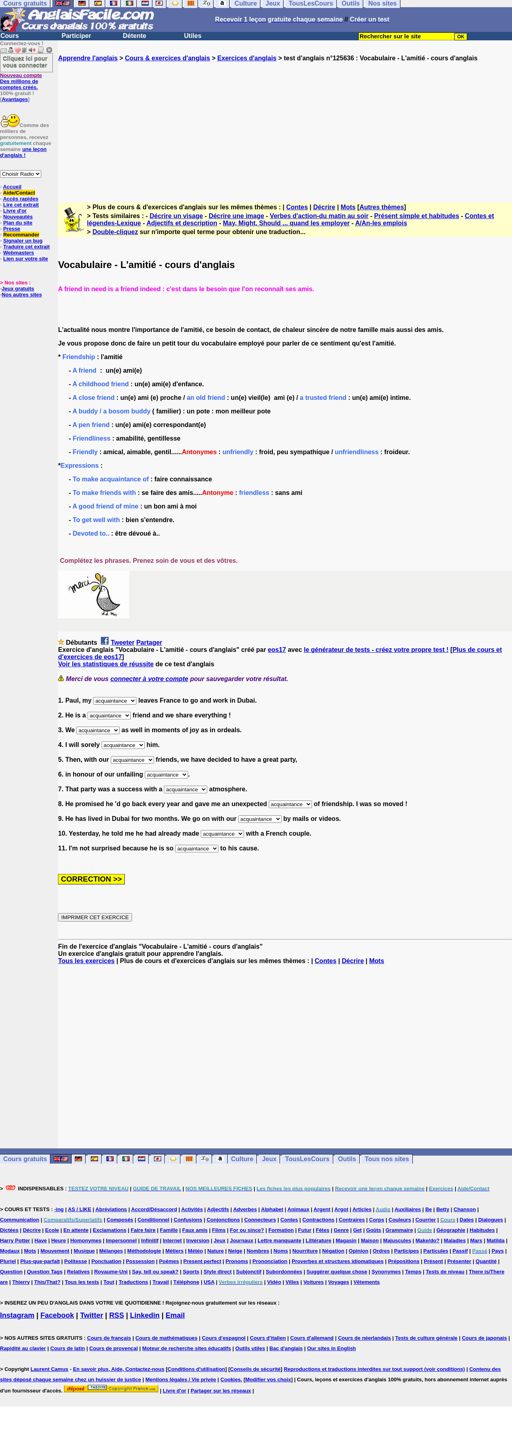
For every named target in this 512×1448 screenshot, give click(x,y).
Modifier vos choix (268, 1379)
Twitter (91, 1315)
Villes (292, 1282)
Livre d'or (15, 211)
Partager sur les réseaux (221, 1391)
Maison (370, 1240)
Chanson (465, 1209)
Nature (215, 1251)
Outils (347, 1159)
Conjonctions (223, 1220)
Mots (348, 207)
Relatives (78, 1272)
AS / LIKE (80, 1209)
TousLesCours (307, 1159)
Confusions (188, 1220)
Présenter (459, 1261)
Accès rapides (20, 199)
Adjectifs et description (181, 223)
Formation (281, 1230)
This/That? (47, 1282)
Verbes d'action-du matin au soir (319, 216)
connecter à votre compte (149, 678)
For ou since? (247, 1230)
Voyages (338, 1282)
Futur (304, 1230)
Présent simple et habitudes (416, 216)
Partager (149, 642)
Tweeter (122, 642)
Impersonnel (121, 1240)
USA (209, 1282)
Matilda (496, 1240)
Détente (134, 35)
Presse (11, 229)
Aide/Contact (19, 193)
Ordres (381, 1251)
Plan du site (17, 223)
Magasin (346, 1240)
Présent (433, 1261)
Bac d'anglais (286, 1348)
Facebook (57, 1315)
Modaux (10, 1251)
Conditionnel (153, 1220)
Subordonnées (284, 1272)
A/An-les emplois (381, 223)
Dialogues (490, 1220)
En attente (75, 1230)
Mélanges (111, 1251)
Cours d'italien (268, 1338)
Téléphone (186, 1282)
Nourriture (305, 1251)
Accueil (12, 187)
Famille (169, 1230)
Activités (192, 1209)
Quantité (486, 1261)
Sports (191, 1272)
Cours (9, 35)
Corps (376, 1220)
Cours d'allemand (312, 1338)
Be (428, 1209)
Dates (467, 1220)
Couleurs (399, 1220)
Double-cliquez (115, 231)
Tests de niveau (445, 1272)
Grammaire (399, 1230)
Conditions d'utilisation (196, 1369)
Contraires (352, 1220)
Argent (322, 1209)
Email (175, 1315)
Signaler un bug (22, 241)
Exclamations (109, 1230)
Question (11, 1272)
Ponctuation (106, 1261)
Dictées (9, 1230)
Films (219, 1230)
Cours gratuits (25, 1159)
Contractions (318, 1220)
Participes (406, 1251)
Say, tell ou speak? (155, 1272)
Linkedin (145, 1315)
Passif (460, 1251)
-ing (59, 1209)
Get (357, 1230)
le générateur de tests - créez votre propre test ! (376, 649)
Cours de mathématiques (166, 1338)
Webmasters (18, 253)
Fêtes (322, 1230)
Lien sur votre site (25, 259)
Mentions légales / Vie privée (180, 1379)
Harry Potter (15, 1240)
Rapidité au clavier (23, 1348)
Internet (172, 1240)
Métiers (174, 1251)
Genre (341, 1230)
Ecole (52, 1230)
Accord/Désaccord (154, 1209)
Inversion (198, 1240)
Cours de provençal (113, 1348)
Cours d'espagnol (224, 1338)
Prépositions (404, 1261)
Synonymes (386, 1272)
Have (40, 1240)
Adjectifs (218, 1209)
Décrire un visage (176, 216)
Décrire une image (236, 216)
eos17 (277, 649)
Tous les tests (82, 1282)
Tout (109, 1282)
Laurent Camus (49, 1369)
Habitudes (482, 1230)
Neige (235, 1251)
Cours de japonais (484, 1338)
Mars (476, 1240)
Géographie (450, 1230)
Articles (362, 1209)
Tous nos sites (387, 1159)
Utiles (193, 35)
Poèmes (169, 1261)
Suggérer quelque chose (336, 1272)
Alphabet (272, 1209)
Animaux (299, 1209)
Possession (140, 1261)
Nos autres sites (22, 295)
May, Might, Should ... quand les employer (286, 223)
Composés (120, 1220)
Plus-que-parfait (40, 1261)
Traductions (133, 1282)
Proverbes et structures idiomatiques (338, 1261)
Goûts (373, 1230)
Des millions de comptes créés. (21, 81)
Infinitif (149, 1240)
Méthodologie (144, 1251)
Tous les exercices (86, 960)
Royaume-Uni (111, 1272)
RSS (116, 1315)
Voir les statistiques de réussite (106, 664)
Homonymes (86, 1240)
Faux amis (195, 1230)
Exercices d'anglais (246, 58)
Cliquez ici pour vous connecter (25, 61)
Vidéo (274, 1282)
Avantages (15, 99)
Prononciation (269, 1261)
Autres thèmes (382, 207)
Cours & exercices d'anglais (167, 58)
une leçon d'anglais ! (23, 152)
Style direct (218, 1272)
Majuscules (397, 1240)
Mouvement (54, 1251)
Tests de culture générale (426, 1338)
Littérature (318, 1240)
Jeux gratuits (18, 289)
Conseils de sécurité (255, 1369)
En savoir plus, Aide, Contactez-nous (118, 1369)
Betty (443, 1209)
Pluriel (8, 1261)
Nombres (258, 1251)
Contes (297, 207)
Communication (19, 1220)
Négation (333, 1251)
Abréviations (111, 1209)
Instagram (17, 1315)
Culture (242, 1159)
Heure (58, 1240)
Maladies (455, 1240)
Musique (84, 1251)
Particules (435, 1251)
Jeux (269, 1159)
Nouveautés (18, 217)
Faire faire (143, 1230)
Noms (281, 1251)
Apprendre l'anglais (88, 58)
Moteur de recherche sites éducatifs (186, 1348)
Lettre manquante (279, 1240)
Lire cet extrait (21, 205)
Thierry (21, 1282)
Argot (341, 1209)
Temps (413, 1272)
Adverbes (245, 1209)
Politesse (75, 1261)
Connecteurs (260, 1220)
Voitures (313, 1282)
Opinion (358, 1251)
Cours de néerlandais (364, 1338)
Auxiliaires (407, 1209)
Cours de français (109, 1338)
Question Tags (44, 1272)
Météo (195, 1251)
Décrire (324, 207)
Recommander (21, 235)
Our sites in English (331, 1348)
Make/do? (428, 1240)
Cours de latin (67, 1348)
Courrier (425, 1220)
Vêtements (367, 1282)
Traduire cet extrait (26, 247)
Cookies (230, 1379)
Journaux (242, 1240)
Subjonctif (249, 1272)
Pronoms (237, 1261)
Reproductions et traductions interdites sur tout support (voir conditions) (374, 1369)
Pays (498, 1251)
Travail (160, 1282)
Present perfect (202, 1261)
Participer (76, 35)
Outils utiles (250, 1348)
